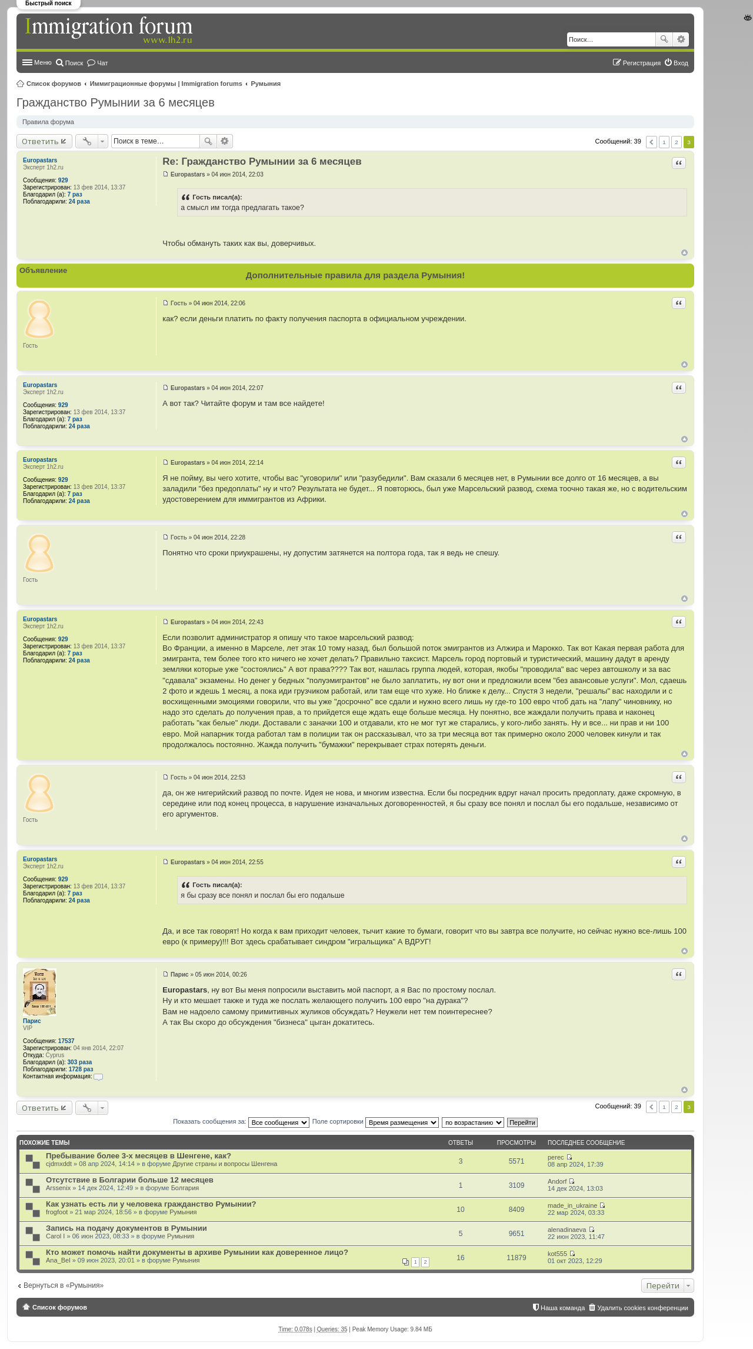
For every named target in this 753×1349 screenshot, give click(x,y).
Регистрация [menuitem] (642, 62)
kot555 (557, 1253)
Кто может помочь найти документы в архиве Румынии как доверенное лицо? (197, 1252)
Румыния (266, 83)
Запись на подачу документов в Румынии (126, 1228)
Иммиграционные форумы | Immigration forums (166, 83)
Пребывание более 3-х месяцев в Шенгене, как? (138, 1155)
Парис (32, 1021)
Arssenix (58, 1187)
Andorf (557, 1181)
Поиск (664, 39)
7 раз (75, 194)
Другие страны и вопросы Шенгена (224, 1163)
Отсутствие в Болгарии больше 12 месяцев (130, 1179)
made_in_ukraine (572, 1205)
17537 (66, 1041)
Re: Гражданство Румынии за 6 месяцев (261, 161)
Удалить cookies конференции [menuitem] (642, 1307)
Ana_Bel (58, 1260)
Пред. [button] (651, 142)
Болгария (185, 1187)
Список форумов (53, 83)
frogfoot (57, 1211)
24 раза (79, 201)
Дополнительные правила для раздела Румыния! (355, 275)
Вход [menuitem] (681, 62)
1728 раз (81, 1069)
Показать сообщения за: (241, 1121)
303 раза (80, 1062)
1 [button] (664, 142)
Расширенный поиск (681, 39)
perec (556, 1157)
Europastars (40, 160)
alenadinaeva (567, 1229)
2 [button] (676, 142)
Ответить (40, 141)
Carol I (55, 1236)
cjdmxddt (59, 1163)
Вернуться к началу (684, 252)
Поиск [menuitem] (74, 62)
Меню (43, 62)
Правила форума (48, 121)
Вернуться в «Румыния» (64, 1285)
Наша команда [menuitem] (563, 1307)
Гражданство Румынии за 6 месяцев (115, 102)
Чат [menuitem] (102, 62)
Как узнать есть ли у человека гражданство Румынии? (151, 1204)
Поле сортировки (375, 1121)
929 (63, 180)
